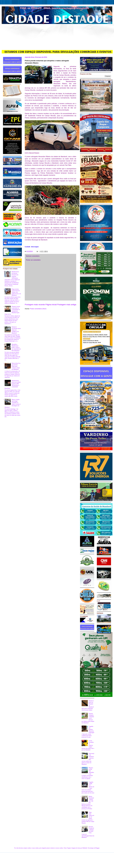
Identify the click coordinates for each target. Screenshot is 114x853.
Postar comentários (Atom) (38, 308)
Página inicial (51, 304)
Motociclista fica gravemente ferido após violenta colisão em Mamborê (16, 366)
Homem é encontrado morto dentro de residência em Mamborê (16, 330)
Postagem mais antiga (66, 304)
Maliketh (84, 848)
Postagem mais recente (35, 304)
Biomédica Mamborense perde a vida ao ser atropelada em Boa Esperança (16, 347)
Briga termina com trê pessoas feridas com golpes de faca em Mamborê (16, 292)
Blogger (97, 848)
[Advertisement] (57, 37)
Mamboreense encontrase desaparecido (15, 273)
